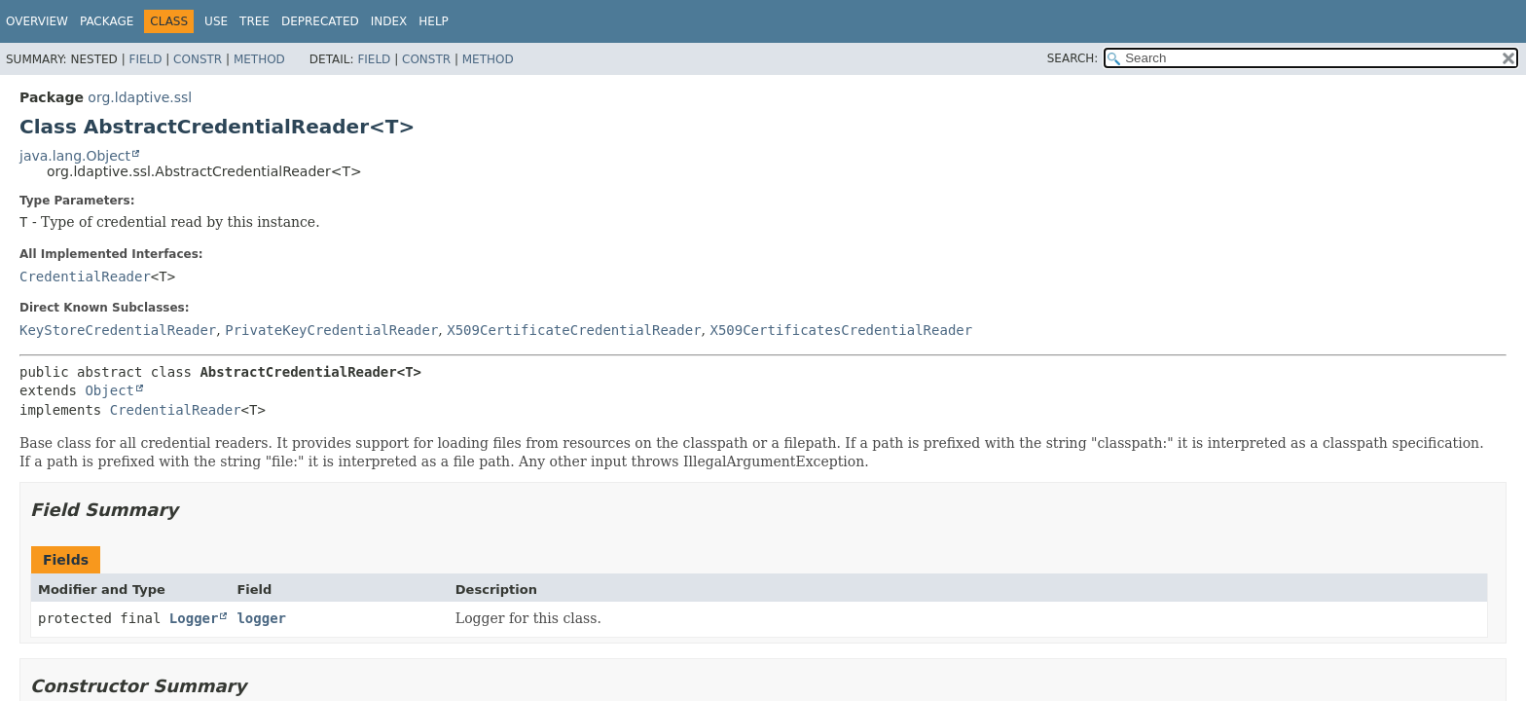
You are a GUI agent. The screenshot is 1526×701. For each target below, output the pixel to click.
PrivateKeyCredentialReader (331, 330)
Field (145, 59)
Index (389, 21)
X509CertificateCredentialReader (574, 330)
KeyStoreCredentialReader (117, 330)
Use (216, 21)
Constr (197, 59)
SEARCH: (1073, 58)
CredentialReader (85, 276)
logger (261, 618)
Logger (194, 618)
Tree (254, 21)
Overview (37, 21)
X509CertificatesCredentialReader (840, 330)
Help (433, 21)
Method (259, 59)
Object (109, 390)
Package (106, 21)
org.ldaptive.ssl (140, 97)
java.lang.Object (74, 156)
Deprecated (320, 21)
